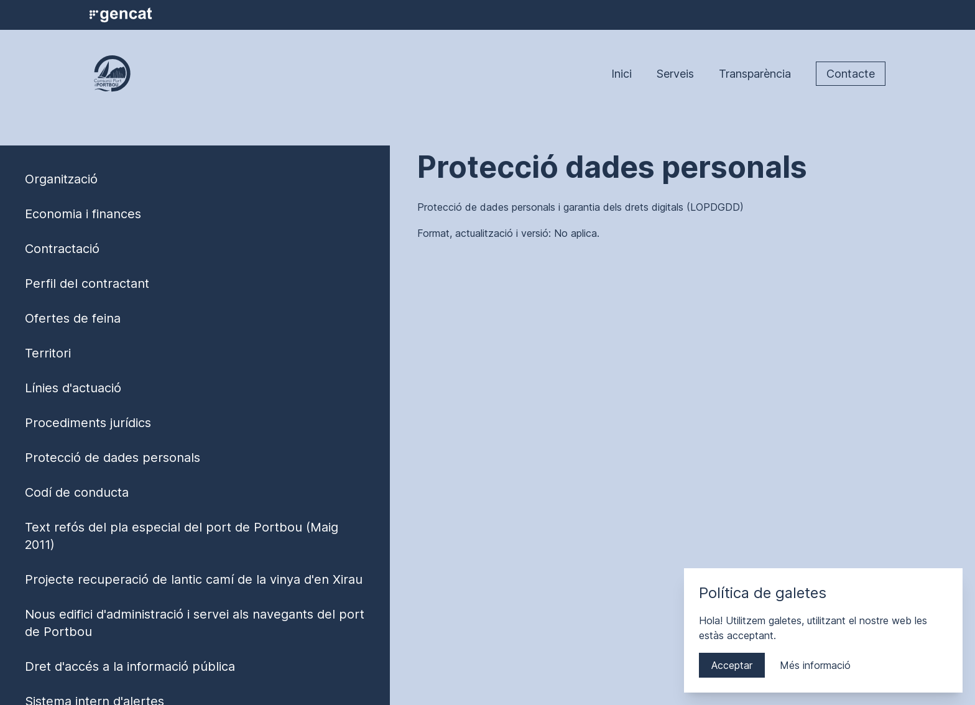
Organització (61, 179)
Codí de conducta (77, 492)
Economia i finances (83, 213)
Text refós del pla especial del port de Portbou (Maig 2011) (181, 536)
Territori (48, 353)
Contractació (62, 248)
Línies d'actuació (73, 387)
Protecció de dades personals (112, 457)
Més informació (815, 665)
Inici (621, 73)
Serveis (675, 73)
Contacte (850, 73)
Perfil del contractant (87, 283)
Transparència (755, 73)
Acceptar (731, 665)
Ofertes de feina (73, 318)
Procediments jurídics (88, 422)
